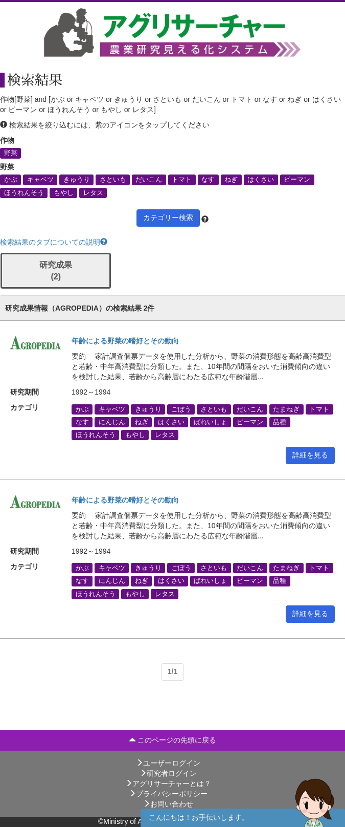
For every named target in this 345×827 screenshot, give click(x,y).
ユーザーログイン (168, 763)
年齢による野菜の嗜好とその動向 (125, 341)
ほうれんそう (24, 192)
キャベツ (40, 179)
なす (208, 179)
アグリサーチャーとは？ (168, 783)
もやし (64, 192)
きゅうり (76, 179)
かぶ (10, 179)
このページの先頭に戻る (173, 740)
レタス (93, 192)
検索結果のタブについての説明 (53, 242)
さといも (113, 179)
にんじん (112, 421)
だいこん (148, 179)
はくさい (260, 179)
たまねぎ (286, 408)
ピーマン (297, 179)
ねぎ (231, 179)
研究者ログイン (168, 773)
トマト (182, 179)
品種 (279, 421)
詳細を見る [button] (310, 455)
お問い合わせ (168, 804)
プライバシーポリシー (168, 794)
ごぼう (181, 408)
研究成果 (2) (55, 270)
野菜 (10, 153)
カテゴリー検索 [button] (168, 217)
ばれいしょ (210, 421)
